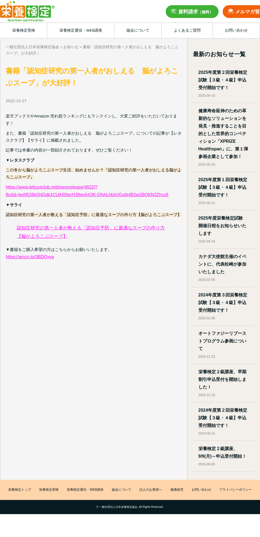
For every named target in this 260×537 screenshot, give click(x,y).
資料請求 (195, 11)
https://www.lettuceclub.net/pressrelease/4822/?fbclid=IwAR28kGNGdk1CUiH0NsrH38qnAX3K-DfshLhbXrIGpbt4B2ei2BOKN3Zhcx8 (87, 191)
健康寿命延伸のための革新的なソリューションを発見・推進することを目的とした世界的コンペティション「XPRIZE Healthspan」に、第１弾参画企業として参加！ (223, 133)
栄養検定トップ (19, 490)
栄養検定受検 (49, 490)
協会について (121, 490)
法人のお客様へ (150, 490)
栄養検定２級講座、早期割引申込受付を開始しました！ (222, 379)
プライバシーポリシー (235, 490)
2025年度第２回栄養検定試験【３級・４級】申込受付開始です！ (222, 80)
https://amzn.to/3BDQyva (30, 256)
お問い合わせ (201, 490)
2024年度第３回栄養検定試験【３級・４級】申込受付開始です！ (222, 303)
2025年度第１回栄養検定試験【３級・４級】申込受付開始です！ (222, 187)
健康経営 (176, 490)
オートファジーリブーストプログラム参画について (222, 341)
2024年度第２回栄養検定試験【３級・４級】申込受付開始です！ (222, 418)
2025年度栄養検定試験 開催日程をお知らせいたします (222, 226)
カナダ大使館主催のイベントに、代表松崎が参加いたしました (222, 264)
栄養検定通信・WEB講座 (85, 490)
